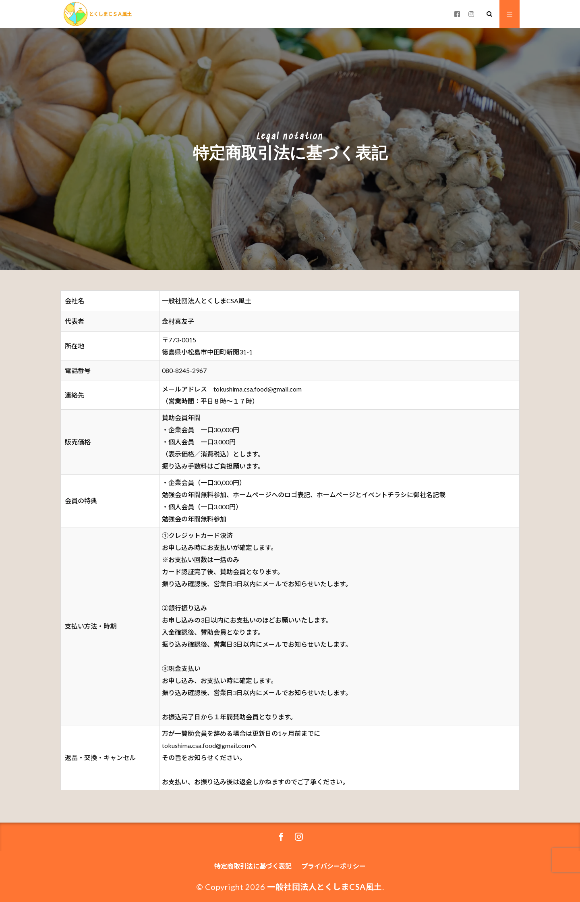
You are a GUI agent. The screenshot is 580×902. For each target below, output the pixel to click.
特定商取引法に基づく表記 (253, 866)
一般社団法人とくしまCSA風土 (324, 887)
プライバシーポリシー (333, 866)
